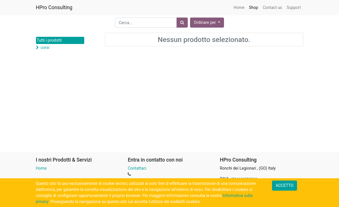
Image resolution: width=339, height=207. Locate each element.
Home (41, 168)
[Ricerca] (182, 23)
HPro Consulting (54, 7)
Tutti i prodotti (49, 40)
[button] (207, 23)
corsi (45, 47)
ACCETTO (285, 185)
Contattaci (137, 168)
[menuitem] (239, 7)
